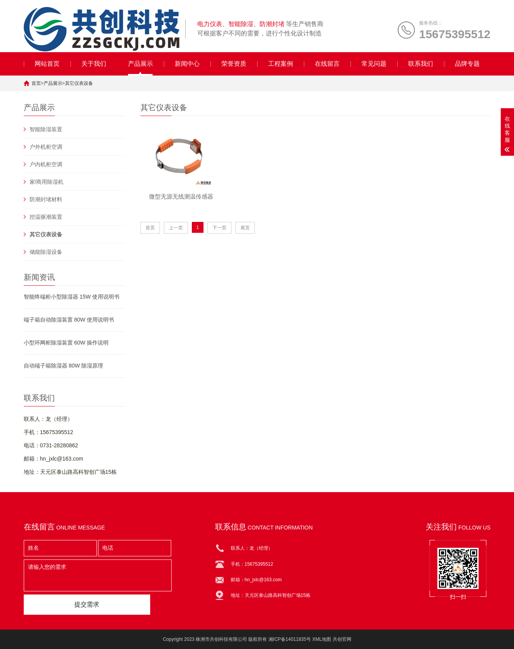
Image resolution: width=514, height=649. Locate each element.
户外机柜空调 (46, 147)
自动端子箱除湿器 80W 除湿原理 (64, 365)
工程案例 (280, 63)
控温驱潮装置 (46, 217)
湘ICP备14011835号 (289, 639)
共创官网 (342, 639)
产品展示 (140, 63)
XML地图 (322, 639)
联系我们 (420, 63)
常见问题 (373, 63)
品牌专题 (467, 63)
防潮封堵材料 (46, 199)
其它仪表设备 (79, 83)
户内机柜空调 (46, 164)
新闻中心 (187, 63)
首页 (36, 83)
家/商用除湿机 (47, 182)
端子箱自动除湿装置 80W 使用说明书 (69, 320)
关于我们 (93, 63)
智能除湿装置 (46, 129)
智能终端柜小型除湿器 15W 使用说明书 (72, 297)
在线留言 (327, 63)
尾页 (245, 227)
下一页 (219, 227)
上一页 (176, 227)
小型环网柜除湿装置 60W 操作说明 (66, 342)
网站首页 (47, 63)
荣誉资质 (233, 63)
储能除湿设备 (46, 252)
